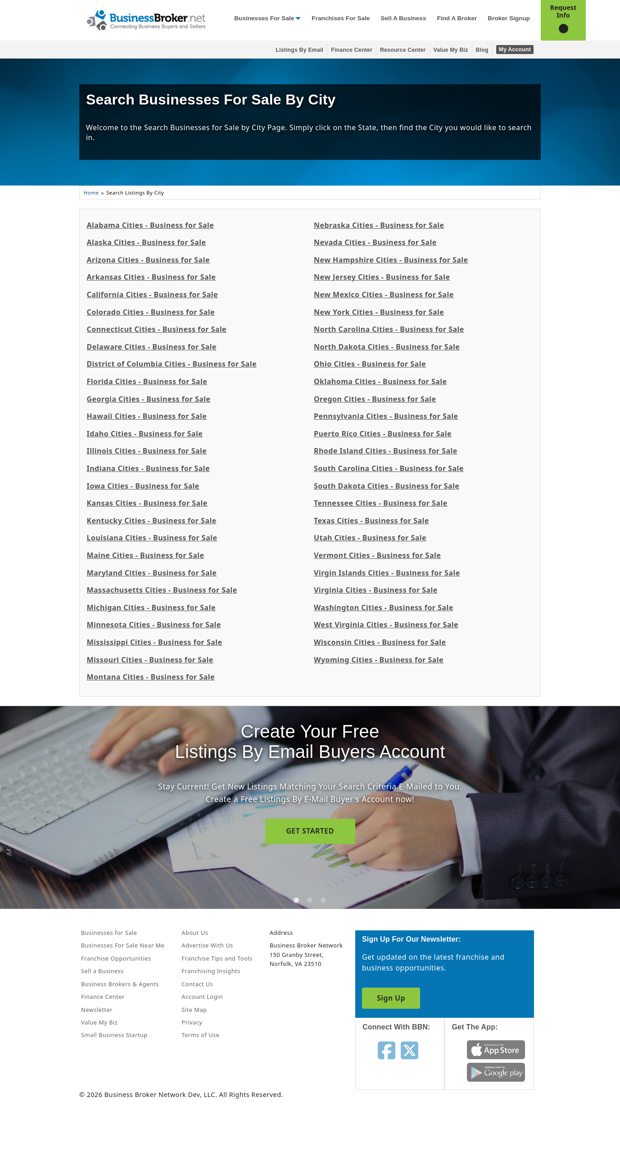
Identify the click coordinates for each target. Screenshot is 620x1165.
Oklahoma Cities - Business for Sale (380, 381)
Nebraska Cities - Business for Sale (379, 225)
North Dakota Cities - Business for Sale (387, 347)
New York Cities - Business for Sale (379, 312)
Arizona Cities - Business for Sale (147, 260)
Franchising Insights (210, 971)
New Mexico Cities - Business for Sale (384, 294)
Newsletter (97, 1010)
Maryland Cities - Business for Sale (151, 573)
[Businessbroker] (145, 19)
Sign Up (391, 998)
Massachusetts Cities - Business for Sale (161, 590)
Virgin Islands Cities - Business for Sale (387, 573)
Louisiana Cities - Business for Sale (151, 538)
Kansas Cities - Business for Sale (146, 503)
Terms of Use (200, 1035)
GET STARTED (310, 831)
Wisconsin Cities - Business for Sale (380, 642)
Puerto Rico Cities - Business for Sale (383, 434)
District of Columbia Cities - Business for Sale (171, 364)
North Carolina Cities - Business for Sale (389, 329)
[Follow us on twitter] (409, 1050)
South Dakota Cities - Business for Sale (386, 486)
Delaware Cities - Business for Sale (151, 347)
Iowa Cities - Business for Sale (142, 486)
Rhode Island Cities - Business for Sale (385, 451)
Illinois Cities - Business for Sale (146, 451)
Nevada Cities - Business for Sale (375, 242)
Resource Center (403, 50)
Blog (482, 50)
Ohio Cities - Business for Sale (370, 364)
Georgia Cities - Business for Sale (148, 399)
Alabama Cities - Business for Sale (150, 225)
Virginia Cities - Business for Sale (376, 590)
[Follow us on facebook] (386, 1050)
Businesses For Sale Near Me (122, 945)
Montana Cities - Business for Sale (150, 677)
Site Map (194, 1010)
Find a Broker (457, 18)
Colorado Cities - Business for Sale (150, 312)
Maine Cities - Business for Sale (145, 555)
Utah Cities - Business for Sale (370, 538)
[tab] (296, 900)
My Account (515, 49)
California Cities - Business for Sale (152, 294)
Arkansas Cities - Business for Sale (151, 277)
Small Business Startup (114, 1035)
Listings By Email (299, 50)
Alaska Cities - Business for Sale (146, 242)
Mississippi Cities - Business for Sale (154, 642)
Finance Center (351, 50)
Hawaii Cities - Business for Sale (146, 416)
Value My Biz (451, 50)
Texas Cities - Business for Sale (371, 521)
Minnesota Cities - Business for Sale (153, 625)
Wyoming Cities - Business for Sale (379, 660)
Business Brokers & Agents (120, 984)
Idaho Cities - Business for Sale (144, 434)
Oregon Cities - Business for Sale (375, 399)
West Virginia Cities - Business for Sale (386, 625)
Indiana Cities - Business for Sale (148, 468)
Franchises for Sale (341, 18)
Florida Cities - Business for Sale (146, 381)
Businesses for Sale (264, 18)
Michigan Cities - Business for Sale (150, 607)
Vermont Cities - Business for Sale (377, 555)
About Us (194, 933)
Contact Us (197, 984)
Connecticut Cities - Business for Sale (156, 329)
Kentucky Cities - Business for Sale (151, 521)
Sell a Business (403, 18)
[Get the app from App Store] (496, 1049)
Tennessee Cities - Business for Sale (381, 503)
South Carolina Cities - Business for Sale (389, 468)
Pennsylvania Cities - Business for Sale (386, 416)
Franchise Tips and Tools (216, 958)
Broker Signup (509, 18)
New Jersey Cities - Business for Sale (382, 277)
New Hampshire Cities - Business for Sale (391, 260)
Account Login (202, 997)
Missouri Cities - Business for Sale (149, 660)
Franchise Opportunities (116, 958)
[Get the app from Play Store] (496, 1072)
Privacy (191, 1022)
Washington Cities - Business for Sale (383, 607)
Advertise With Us (207, 945)
